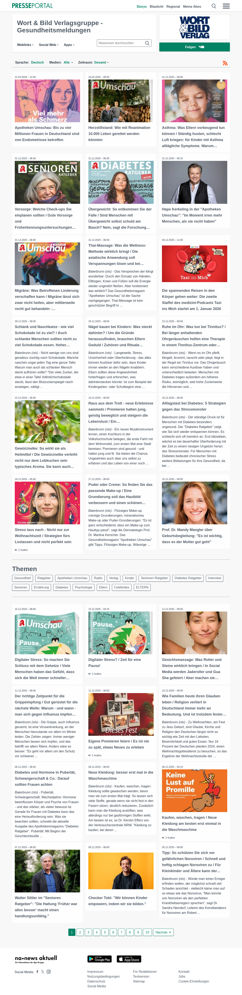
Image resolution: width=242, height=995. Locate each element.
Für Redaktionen (145, 970)
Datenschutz (96, 980)
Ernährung (63, 586)
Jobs (182, 975)
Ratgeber (45, 577)
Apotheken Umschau (75, 577)
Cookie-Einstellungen (194, 980)
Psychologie (108, 586)
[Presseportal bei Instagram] (47, 970)
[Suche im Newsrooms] (124, 43)
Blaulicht (157, 6)
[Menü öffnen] (226, 6)
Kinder (135, 577)
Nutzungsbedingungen (103, 975)
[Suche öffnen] (214, 6)
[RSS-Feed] (225, 63)
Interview (21, 586)
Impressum (95, 970)
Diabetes (85, 586)
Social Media (96, 985)
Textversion (141, 975)
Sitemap (139, 980)
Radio (102, 577)
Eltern (128, 586)
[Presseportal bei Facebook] (36, 971)
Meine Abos (192, 6)
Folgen (194, 47)
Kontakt (184, 970)
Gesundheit (23, 577)
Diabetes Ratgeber (196, 577)
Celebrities (148, 586)
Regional (173, 6)
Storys (142, 6)
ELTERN (170, 586)
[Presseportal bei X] (41, 971)
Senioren (41, 586)
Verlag (118, 577)
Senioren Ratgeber (161, 577)
